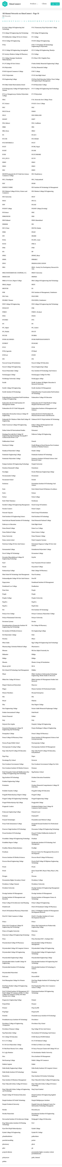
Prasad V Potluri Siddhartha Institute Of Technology (44, 833)
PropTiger (5, 1012)
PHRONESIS (6, 216)
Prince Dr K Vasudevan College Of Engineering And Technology (12, 926)
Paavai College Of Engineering (11, 367)
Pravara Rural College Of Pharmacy (42, 857)
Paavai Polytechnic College (10, 371)
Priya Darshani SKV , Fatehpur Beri (42, 939)
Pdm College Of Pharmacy (39, 570)
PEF (3, 183)
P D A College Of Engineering (11, 41)
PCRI (4, 154)
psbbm (4, 1161)
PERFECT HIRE (7, 187)
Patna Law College (37, 528)
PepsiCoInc (35, 606)
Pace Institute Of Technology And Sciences (44, 371)
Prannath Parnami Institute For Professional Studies (45, 824)
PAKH (33, 111)
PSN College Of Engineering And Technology (45, 304)
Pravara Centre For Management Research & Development (45, 852)
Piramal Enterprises (38, 693)
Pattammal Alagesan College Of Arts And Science (44, 544)
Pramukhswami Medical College (41, 820)
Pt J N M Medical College (39, 1041)
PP (32, 251)
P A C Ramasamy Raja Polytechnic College (44, 27)
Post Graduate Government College (12, 764)
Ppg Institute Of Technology (10, 777)
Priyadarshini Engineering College (12, 957)
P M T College (36, 71)
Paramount (35, 476)
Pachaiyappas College (8, 374)
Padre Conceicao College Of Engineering (14, 425)
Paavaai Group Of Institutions (11, 363)
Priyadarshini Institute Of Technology (13, 967)
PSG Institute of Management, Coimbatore (44, 292)
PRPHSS (34, 276)
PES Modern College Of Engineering (42, 191)
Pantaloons (35, 468)
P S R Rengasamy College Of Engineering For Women (15, 89)
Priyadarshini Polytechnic (10, 972)
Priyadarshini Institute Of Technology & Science (44, 967)
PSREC (4, 312)
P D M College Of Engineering (41, 41)
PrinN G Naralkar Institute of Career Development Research (43, 916)
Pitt (3, 697)
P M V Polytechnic (7, 75)
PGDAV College (7, 208)
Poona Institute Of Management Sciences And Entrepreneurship (45, 738)
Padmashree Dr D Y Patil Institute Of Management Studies (13, 403)
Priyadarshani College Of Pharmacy (13, 943)
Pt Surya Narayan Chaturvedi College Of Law (45, 1048)
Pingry (4, 689)
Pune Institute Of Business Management (14, 1080)
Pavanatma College (37, 553)
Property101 (35, 1012)
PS (32, 288)
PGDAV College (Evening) (39, 208)
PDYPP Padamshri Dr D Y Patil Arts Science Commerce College (15, 174)
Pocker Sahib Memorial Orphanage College (44, 708)
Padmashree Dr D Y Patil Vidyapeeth (13, 408)
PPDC (4, 255)
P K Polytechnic (7, 67)
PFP (3, 204)
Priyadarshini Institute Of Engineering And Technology (44, 962)
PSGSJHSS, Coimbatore (39, 300)
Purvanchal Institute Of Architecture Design (15, 1119)
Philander (5, 654)
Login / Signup (55, 4)
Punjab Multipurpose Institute (41, 1100)
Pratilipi (34, 848)
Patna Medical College (9, 532)
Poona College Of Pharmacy (40, 733)
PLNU (4, 244)
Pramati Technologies (8, 820)
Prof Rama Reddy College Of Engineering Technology (14, 986)
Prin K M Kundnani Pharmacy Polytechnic (15, 910)
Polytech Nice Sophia (8, 724)
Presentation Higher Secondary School (13, 880)
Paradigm (5, 472)
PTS (33, 320)
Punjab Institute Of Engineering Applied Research (44, 1095)
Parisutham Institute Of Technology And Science (44, 484)
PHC (33, 212)
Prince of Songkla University (10, 931)
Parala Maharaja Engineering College (43, 472)
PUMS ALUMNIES (8, 339)
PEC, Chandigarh (7, 179)
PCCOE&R (35, 139)
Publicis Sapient (7, 1064)
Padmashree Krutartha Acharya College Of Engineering (15, 414)
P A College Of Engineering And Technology (15, 33)
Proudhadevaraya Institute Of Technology (14, 1019)
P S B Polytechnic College (39, 85)
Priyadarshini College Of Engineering (43, 948)
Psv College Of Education (10, 1037)
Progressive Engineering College (11, 1000)
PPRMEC (35, 259)
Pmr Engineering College (9, 708)
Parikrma (5, 483)
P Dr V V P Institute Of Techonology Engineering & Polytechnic (42, 45)
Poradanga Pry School (9, 760)
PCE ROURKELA (7, 142)
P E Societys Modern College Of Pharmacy (15, 54)
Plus (3, 704)
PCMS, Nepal (36, 146)
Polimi (33, 716)
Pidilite (34, 670)
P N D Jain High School (38, 75)
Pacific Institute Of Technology (11, 392)
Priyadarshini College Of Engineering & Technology (43, 953)
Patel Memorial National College (41, 520)
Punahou (34, 1072)
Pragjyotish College (37, 802)
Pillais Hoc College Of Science (11, 679)
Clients (44, 4)
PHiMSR (5, 224)
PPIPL (4, 259)
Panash (34, 441)
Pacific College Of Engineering (11, 388)
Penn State (5, 590)
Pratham (34, 838)
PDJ (3, 170)
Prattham (5, 852)
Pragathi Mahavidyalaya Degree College (14, 794)
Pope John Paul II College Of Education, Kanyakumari (44, 751)
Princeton (34, 931)
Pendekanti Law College (9, 586)
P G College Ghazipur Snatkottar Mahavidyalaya (12, 58)
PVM (33, 347)
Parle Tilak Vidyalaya (8, 501)
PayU (4, 563)
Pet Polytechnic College (9, 635)
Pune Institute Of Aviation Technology (43, 1076)
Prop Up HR (35, 1008)
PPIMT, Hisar (36, 255)
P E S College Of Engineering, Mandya (43, 50)
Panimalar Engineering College (11, 454)
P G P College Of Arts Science (11, 63)
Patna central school (8, 540)
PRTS (33, 284)
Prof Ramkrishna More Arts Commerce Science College (43, 986)
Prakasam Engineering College (11, 812)
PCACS (34, 135)
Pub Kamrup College (8, 1060)
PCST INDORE (36, 154)
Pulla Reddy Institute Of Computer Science (44, 1068)
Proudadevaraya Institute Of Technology (44, 1015)
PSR (33, 308)
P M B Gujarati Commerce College (12, 71)
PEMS (33, 183)
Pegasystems (6, 582)
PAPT (33, 119)
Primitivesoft (6, 907)
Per (3, 610)
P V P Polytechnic (37, 94)
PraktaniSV (35, 816)
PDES (33, 162)
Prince (4, 921)
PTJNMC (5, 320)
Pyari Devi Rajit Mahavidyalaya (11, 1128)
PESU (4, 200)
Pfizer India (5, 642)
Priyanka (34, 972)
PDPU (33, 170)
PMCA (34, 244)
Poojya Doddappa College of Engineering (44, 728)
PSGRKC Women (7, 300)
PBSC (33, 131)
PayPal (34, 557)
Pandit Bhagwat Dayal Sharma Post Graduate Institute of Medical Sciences (45, 446)
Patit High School (37, 524)
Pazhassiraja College (8, 570)
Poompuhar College (8, 733)
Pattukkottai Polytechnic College (41, 549)
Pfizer (33, 639)
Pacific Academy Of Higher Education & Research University (44, 383)
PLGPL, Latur (36, 240)
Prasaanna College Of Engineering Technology (45, 829)
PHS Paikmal (6, 220)
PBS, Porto (5, 131)
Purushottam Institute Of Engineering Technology (43, 1114)
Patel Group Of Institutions (40, 512)
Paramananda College (9, 476)
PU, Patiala (5, 331)
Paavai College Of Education (40, 363)
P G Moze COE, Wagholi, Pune (41, 58)
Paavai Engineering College (40, 367)
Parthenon (35, 501)
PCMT (4, 150)
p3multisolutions (7, 1136)
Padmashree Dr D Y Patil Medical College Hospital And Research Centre (44, 403)
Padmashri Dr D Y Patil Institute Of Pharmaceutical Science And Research (43, 414)
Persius (34, 621)
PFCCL (34, 200)
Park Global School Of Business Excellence (44, 489)
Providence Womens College (10, 1029)
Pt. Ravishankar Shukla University (42, 1052)
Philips (34, 654)
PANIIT (4, 119)
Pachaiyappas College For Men (41, 374)
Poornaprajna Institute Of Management (43, 747)
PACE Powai (6, 111)
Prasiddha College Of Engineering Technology (16, 838)
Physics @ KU (6, 666)
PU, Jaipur (5, 327)
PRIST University (37, 273)
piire (3, 1148)
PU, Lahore (35, 327)
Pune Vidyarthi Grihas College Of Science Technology (44, 1084)
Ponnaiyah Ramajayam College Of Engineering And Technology (12, 728)
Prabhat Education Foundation (41, 777)
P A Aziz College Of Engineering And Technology (13, 28)
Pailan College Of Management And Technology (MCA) (42, 425)
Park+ (4, 493)
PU (3, 324)
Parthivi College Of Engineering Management (16, 505)
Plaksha (34, 700)
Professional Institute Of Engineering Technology (43, 992)
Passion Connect (7, 508)
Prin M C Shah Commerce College (12, 916)
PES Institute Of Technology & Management (45, 187)
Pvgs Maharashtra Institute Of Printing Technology (14, 1123)
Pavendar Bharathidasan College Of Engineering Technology (13, 558)
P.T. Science (5, 103)
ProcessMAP (35, 976)
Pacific (4, 382)
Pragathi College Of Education (41, 791)
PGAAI (34, 204)
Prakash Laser (36, 812)
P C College (35, 37)
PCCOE (4, 139)
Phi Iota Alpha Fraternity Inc (40, 650)
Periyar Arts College (8, 613)
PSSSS (34, 316)
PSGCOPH (35, 296)
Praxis (4, 867)
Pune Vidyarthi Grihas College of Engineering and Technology (16, 1090)
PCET (33, 142)
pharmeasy (5, 1144)
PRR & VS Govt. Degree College (12, 280)
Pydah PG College (37, 1132)
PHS (33, 216)
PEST (33, 197)
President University (8, 888)
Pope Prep (5, 756)
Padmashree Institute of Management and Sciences (44, 409)
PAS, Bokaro (6, 123)
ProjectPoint (6, 1004)
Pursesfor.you (36, 1109)
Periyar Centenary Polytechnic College (43, 613)
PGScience (5, 212)
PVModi (34, 351)
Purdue (4, 1109)
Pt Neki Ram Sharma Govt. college (12, 1048)
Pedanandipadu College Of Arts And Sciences (15, 578)
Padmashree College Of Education (42, 397)
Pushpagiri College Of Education (41, 1119)
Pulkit (33, 1064)
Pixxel (4, 700)
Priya (4, 939)
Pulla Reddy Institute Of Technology (13, 1072)
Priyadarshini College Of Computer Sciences (15, 948)
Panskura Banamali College (10, 468)
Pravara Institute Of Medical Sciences (13, 857)
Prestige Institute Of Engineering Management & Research (45, 888)
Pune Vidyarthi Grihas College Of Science (14, 1084)
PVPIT (34, 355)
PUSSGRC (35, 343)
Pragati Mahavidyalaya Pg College (12, 802)
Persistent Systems (7, 621)
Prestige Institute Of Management (12, 893)
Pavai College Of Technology (10, 553)
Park (3, 489)
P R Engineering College (9, 79)
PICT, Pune (5, 228)
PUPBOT (5, 343)
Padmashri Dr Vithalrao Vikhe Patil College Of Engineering (16, 420)
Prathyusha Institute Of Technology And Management (44, 843)
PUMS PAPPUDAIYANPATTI (41, 339)
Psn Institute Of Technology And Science (44, 1033)
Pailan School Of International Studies (13, 430)
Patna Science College (38, 532)
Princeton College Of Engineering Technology (15, 935)
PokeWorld (35, 712)
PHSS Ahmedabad (37, 220)
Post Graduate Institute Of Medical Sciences (15, 768)
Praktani (5, 816)
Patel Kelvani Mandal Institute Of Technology (16, 520)
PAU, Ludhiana (36, 123)
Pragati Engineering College (40, 798)
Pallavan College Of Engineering (41, 434)
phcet (33, 1144)
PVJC (4, 347)
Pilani (4, 674)
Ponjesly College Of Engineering (41, 724)
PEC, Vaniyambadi (37, 179)
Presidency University (38, 884)
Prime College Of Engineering (40, 903)
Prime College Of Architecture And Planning (15, 903)
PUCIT (34, 331)
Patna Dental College (8, 528)
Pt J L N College (7, 1041)
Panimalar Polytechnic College (11, 458)
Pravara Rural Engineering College (12, 861)
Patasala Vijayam (7, 512)
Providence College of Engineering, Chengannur (12, 1024)
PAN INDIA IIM (36, 115)
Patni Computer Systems (39, 540)
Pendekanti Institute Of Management (43, 582)
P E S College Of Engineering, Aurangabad (15, 50)
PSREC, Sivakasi (37, 312)
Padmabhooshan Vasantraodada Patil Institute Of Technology (45, 392)
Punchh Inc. (5, 1076)
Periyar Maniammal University (11, 617)
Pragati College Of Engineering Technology (15, 798)
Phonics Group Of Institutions (41, 662)
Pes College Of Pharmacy (39, 625)
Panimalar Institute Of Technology (42, 454)
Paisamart (35, 430)
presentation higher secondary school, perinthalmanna (43, 1152)
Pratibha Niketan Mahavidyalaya (12, 848)
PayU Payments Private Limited (41, 563)
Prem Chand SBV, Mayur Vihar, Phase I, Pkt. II (45, 871)
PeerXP (34, 578)
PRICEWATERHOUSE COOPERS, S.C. (14, 273)
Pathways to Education (9, 524)
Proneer (34, 1004)
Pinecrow (34, 685)
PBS (33, 127)
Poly (3, 720)
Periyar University (37, 617)
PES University (6, 197)
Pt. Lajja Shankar (7, 1052)
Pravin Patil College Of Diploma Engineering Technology (45, 862)
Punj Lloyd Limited (37, 1089)
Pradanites (5, 785)
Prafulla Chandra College (10, 791)
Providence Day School (38, 1023)
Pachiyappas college (37, 378)
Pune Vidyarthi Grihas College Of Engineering (45, 1080)
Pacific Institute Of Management (41, 388)
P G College (35, 54)
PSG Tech (5, 296)
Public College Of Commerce (40, 1060)
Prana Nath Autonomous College (12, 823)
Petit (33, 635)
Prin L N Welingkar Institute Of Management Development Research (45, 911)
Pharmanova (35, 646)
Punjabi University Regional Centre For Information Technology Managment (43, 1105)
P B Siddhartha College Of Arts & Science (14, 37)
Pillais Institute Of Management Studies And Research (45, 680)
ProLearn (5, 976)
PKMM (34, 236)
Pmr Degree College (37, 704)
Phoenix (4, 662)
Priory (33, 935)
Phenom (4, 650)
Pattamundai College (8, 549)
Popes (33, 756)
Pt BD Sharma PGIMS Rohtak (41, 1037)
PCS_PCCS (5, 158)
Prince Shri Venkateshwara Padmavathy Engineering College (44, 926)
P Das (4, 45)
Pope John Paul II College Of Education (14, 751)
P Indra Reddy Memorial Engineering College (45, 63)
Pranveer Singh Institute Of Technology (14, 829)
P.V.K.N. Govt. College (38, 103)
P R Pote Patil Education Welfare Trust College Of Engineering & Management (46, 80)
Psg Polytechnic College (9, 1033)
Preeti (4, 870)
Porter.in (34, 760)
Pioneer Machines (7, 693)
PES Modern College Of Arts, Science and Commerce (14, 192)
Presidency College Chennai (10, 884)
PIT (3, 236)
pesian (33, 1140)
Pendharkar (35, 586)
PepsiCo (4, 602)
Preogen (4, 876)
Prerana (34, 876)
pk (32, 1148)
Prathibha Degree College (10, 842)
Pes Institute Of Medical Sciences (12, 631)
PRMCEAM (6, 276)
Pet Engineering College (39, 631)
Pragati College (36, 794)
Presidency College (37, 880)
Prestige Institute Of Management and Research (13, 898)
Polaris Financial (7, 716)
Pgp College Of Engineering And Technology (45, 642)
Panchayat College (7, 445)
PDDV (4, 162)
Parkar (34, 493)
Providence (35, 1019)
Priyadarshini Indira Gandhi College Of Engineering (14, 962)
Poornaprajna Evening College (11, 747)
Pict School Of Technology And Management (15, 670)
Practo (34, 781)
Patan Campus (36, 508)
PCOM (34, 150)
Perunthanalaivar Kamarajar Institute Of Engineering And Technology (14, 626)
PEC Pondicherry (37, 174)
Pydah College (36, 1128)
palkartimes (35, 1136)
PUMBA (34, 335)
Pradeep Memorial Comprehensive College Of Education (45, 786)
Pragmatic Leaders (8, 806)
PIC (33, 224)
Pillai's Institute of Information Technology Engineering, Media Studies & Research (44, 674)
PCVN (33, 158)
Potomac (34, 768)
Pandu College (36, 450)
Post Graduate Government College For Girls (45, 764)
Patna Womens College (38, 536)
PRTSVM (5, 288)
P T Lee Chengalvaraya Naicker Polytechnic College (15, 94)
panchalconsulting (7, 1140)
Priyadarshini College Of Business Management (42, 943)
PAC (3, 107)
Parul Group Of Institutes (39, 505)
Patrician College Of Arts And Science (13, 544)
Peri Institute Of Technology (40, 610)
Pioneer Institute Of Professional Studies (44, 689)
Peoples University (37, 598)
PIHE (4, 232)
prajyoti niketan (7, 1152)
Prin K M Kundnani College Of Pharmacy (44, 907)
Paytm (4, 566)
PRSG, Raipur (6, 284)
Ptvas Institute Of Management (41, 1056)
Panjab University (37, 464)
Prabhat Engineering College (10, 781)
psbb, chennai (36, 1157)
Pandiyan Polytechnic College (11, 450)
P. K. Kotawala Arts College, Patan (42, 99)
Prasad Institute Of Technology (11, 833)
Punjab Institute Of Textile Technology (13, 1100)
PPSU (4, 263)
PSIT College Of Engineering (11, 304)
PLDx (4, 240)
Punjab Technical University (10, 1104)
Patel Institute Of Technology (40, 516)
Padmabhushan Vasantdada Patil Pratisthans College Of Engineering (15, 398)
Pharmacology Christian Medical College (14, 646)
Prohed (34, 1000)
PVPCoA (5, 355)
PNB (33, 248)
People (34, 590)
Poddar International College (11, 712)
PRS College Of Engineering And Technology (45, 280)
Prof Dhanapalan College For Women (13, 980)
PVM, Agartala (6, 351)
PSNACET (5, 308)
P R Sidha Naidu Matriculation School (13, 85)
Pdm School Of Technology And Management (15, 574)
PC (3, 135)
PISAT (34, 232)
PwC (33, 1123)
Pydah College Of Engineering (11, 1132)
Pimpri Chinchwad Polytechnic (11, 685)
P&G (3, 99)
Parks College (36, 497)
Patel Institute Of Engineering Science (13, 516)
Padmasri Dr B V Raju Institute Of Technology (45, 419)
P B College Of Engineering (40, 33)
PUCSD (4, 335)
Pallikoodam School (8, 441)
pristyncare (5, 1157)
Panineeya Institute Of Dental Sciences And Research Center (44, 459)
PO (3, 251)
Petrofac (4, 639)
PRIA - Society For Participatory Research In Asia (45, 268)
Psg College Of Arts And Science (41, 1029)
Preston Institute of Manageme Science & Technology (44, 898)
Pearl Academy (36, 574)
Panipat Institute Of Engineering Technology (15, 464)
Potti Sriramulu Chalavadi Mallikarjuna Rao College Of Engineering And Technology (15, 772)
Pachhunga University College (11, 378)
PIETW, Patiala (36, 228)
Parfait (34, 479)
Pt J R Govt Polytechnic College (11, 1044)
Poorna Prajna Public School (10, 743)
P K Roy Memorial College (39, 67)
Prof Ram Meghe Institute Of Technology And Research (45, 981)
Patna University (7, 536)
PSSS (4, 316)
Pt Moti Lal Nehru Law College (41, 1044)
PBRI (4, 127)
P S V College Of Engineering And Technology (45, 88)
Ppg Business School (38, 772)
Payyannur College (37, 566)
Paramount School (7, 479)
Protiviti (4, 1015)
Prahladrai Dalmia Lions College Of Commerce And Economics (42, 807)
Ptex (3, 1056)
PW (3, 359)
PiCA (33, 666)
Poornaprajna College (38, 743)
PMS (3, 248)
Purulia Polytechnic (8, 1113)
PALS (4, 115)
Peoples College (7, 598)
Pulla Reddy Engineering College (12, 1068)
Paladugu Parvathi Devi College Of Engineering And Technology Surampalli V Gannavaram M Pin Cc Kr (15, 436)
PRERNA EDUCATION (39, 263)
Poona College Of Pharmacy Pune (12, 737)
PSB (3, 292)
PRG (3, 267)
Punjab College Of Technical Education (14, 1095)
